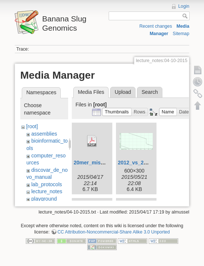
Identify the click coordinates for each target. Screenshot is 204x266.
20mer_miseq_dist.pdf (101, 163)
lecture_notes (46, 191)
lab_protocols (46, 184)
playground (44, 199)
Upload (123, 92)
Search (149, 92)
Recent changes (155, 26)
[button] (116, 112)
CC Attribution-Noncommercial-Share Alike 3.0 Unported (113, 232)
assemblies (44, 134)
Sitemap (181, 33)
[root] (32, 126)
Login (183, 6)
